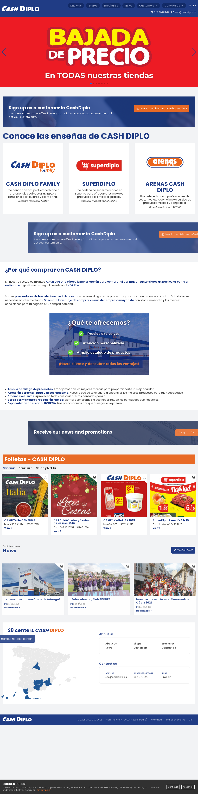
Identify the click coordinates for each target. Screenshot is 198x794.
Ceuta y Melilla (46, 468)
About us (111, 632)
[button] (4, 54)
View (8, 528)
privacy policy (44, 790)
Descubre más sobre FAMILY (27, 201)
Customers (140, 636)
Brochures (168, 632)
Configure (173, 786)
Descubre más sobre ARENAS (159, 207)
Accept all (188, 786)
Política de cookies (175, 719)
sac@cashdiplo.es (116, 688)
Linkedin (166, 688)
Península (25, 468)
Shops (137, 632)
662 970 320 (140, 688)
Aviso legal (156, 719)
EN (194, 5)
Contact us (169, 636)
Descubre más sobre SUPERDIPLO (93, 201)
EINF (191, 719)
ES (190, 5)
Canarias (9, 468)
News (108, 636)
